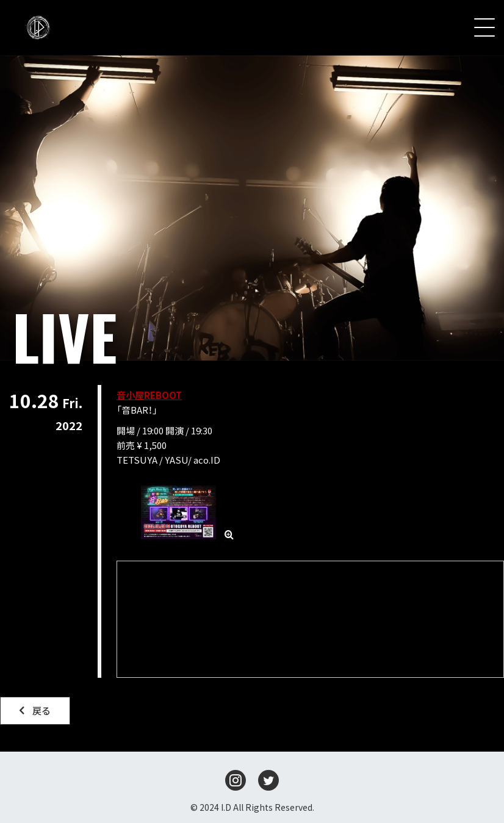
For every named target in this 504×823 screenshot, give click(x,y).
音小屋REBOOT (149, 395)
